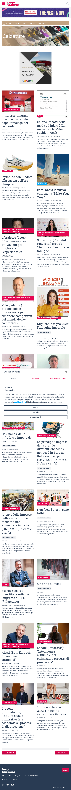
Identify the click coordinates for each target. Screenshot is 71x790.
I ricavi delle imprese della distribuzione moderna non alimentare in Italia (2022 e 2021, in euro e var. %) (17, 523)
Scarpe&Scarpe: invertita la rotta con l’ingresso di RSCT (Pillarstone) (16, 596)
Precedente (9, 753)
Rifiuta (35, 407)
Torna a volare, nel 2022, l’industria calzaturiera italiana (51, 710)
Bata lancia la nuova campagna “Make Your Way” (53, 193)
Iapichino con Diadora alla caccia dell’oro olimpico (17, 180)
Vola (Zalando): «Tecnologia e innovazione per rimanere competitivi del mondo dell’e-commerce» (17, 314)
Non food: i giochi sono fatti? (53, 511)
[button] (66, 371)
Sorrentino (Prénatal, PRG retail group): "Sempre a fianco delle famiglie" (53, 245)
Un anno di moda (49, 584)
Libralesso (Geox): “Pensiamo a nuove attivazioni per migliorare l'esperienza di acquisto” (15, 246)
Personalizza (35, 412)
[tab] (13, 379)
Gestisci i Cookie (59, 788)
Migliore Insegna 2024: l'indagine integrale (53, 325)
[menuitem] (6, 780)
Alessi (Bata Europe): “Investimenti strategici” (16, 656)
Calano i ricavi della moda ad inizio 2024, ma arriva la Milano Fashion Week (51, 127)
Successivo (61, 753)
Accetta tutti (35, 417)
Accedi (65, 770)
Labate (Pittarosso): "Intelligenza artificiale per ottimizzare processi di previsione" (53, 655)
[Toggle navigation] (4, 3)
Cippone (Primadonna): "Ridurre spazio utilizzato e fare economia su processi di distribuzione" (17, 717)
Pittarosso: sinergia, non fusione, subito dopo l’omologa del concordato (15, 121)
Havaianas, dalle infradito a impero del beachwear (17, 437)
